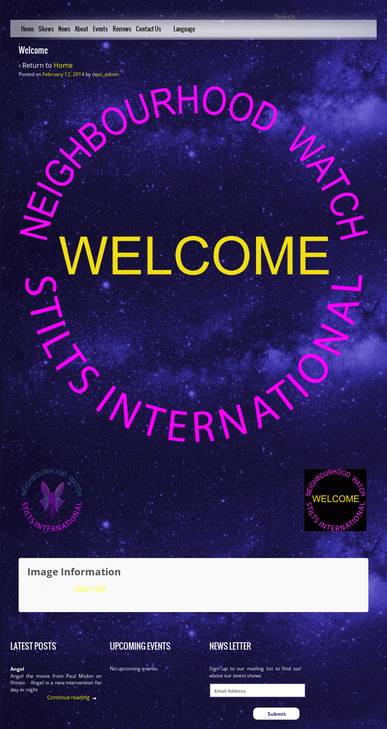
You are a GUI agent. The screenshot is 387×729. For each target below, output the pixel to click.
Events (100, 28)
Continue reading (68, 697)
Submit (277, 713)
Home (27, 28)
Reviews (122, 28)
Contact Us (148, 28)
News (64, 28)
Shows (46, 28)
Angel (17, 668)
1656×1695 (90, 589)
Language (184, 28)
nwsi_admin (105, 74)
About (81, 28)
